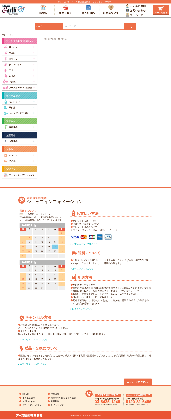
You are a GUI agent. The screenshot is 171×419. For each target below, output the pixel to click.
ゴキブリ (10, 58)
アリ (8, 70)
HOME (43, 9)
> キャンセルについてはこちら (32, 339)
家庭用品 (10, 127)
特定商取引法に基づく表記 (63, 398)
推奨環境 (55, 394)
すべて (39, 26)
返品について (111, 9)
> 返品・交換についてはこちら (32, 364)
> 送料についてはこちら (81, 268)
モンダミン (11, 101)
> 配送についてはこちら (81, 309)
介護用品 (10, 141)
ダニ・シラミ (12, 64)
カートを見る (161, 10)
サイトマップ (57, 405)
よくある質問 (136, 6)
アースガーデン (18, 87)
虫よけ (9, 52)
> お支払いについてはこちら (83, 244)
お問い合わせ (136, 10)
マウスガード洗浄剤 (15, 113)
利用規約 (55, 401)
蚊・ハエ (10, 47)
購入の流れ (88, 9)
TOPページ (6, 35)
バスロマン (11, 155)
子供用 (9, 107)
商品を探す (65, 9)
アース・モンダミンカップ (18, 175)
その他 (9, 81)
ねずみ (9, 76)
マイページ (134, 15)
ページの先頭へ (139, 382)
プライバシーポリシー (32, 405)
